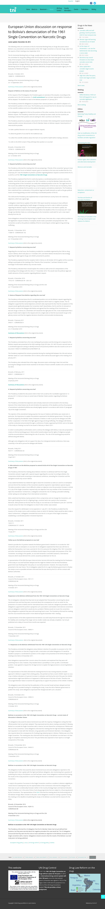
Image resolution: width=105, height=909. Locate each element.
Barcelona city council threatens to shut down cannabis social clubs (87, 60)
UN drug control (34, 842)
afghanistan (83, 859)
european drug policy (16, 842)
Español (70, 1)
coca (26, 842)
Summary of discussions (15, 87)
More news (81, 85)
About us (35, 9)
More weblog (82, 105)
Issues (52, 9)
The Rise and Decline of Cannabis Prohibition (87, 205)
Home (28, 9)
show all (93, 859)
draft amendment (39, 97)
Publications (85, 9)
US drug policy (44, 842)
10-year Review (18, 859)
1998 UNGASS (30, 859)
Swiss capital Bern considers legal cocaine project (87, 69)
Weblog (94, 9)
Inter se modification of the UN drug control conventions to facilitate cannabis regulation (87, 135)
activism (73, 859)
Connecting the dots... (87, 149)
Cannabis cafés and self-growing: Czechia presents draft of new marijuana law (88, 33)
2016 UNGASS (54, 859)
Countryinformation (68, 10)
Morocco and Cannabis (87, 176)
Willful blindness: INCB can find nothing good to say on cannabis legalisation (88, 97)
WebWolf (94, 903)
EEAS (38, 792)
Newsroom (44, 9)
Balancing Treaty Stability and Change (87, 121)
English (77, 1)
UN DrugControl (59, 10)
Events (76, 9)
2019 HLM (64, 859)
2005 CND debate (42, 859)
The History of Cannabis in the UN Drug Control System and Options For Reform (87, 219)
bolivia (52, 842)
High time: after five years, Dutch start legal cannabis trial (88, 78)
